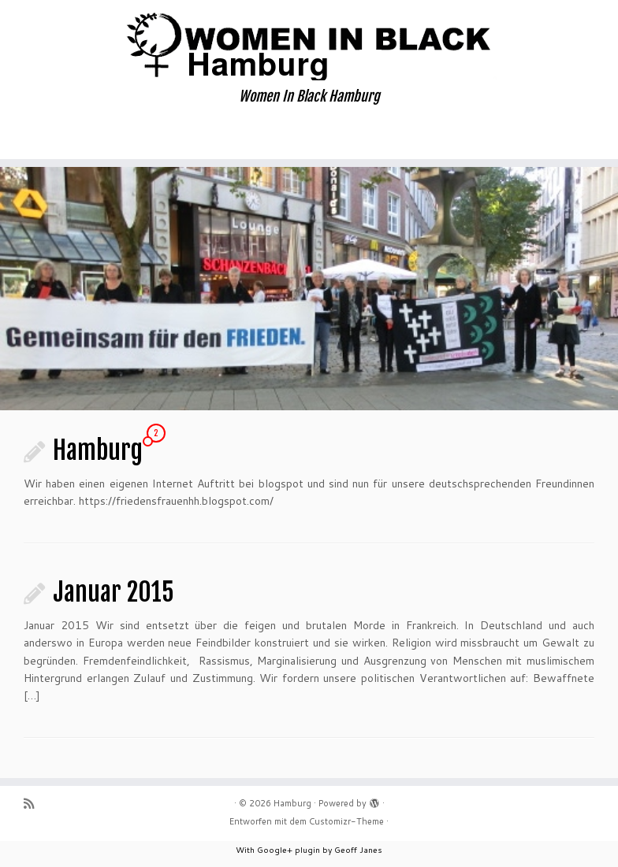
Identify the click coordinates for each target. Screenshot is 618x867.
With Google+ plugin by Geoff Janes (309, 849)
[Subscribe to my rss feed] (34, 803)
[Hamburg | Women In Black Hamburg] (309, 44)
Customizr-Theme (346, 821)
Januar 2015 (113, 592)
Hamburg (98, 450)
